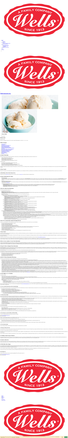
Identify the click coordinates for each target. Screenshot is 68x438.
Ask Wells (3, 49)
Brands (2, 395)
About (2, 40)
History (4, 41)
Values (2, 44)
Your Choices (3, 148)
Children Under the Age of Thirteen (6, 151)
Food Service (3, 399)
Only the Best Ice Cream (6, 45)
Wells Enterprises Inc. (5, 93)
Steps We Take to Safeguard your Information (7, 149)
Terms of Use (7, 174)
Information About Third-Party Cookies (6, 147)
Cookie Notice (8, 182)
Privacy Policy (13, 437)
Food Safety (4, 46)
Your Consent (3, 144)
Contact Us (3, 153)
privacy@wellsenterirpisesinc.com (25, 283)
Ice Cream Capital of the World (6, 43)
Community (3, 42)
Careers (2, 47)
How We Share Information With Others (6, 150)
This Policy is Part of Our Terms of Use (6, 145)
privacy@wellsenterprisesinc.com (6, 315)
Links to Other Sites (4, 152)
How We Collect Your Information (5, 146)
